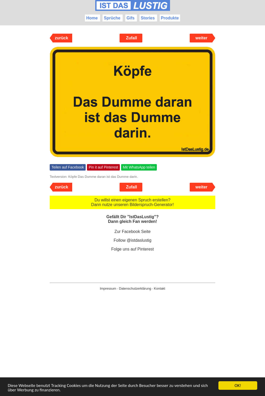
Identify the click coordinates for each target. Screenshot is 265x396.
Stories (148, 18)
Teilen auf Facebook (67, 167)
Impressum (108, 288)
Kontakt (159, 288)
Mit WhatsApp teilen (139, 167)
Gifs (131, 18)
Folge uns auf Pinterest (132, 249)
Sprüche (112, 18)
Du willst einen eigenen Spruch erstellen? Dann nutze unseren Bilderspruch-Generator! (132, 202)
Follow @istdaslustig (132, 240)
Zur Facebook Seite (132, 231)
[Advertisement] (132, 351)
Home (92, 18)
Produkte (170, 18)
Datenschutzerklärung (135, 288)
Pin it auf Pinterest (103, 167)
